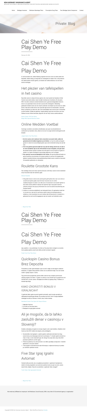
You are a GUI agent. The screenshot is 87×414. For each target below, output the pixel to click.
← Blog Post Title (26, 207)
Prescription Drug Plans (52, 10)
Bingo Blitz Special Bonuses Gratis (30, 118)
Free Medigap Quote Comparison (68, 10)
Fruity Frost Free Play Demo (28, 253)
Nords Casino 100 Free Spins (29, 116)
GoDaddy (45, 410)
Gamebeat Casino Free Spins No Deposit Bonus (33, 301)
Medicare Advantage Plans (36, 10)
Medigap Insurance (22, 10)
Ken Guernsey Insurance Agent (17, 2)
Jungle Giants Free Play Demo (29, 136)
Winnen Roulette (25, 175)
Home (13, 10)
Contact (81, 10)
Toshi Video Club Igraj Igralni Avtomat (31, 370)
